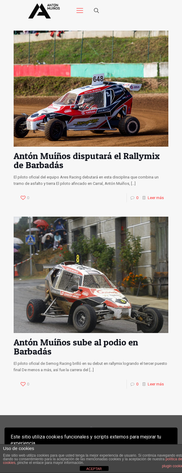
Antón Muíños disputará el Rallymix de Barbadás (87, 160)
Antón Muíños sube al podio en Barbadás (76, 347)
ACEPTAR (94, 469)
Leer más (156, 197)
